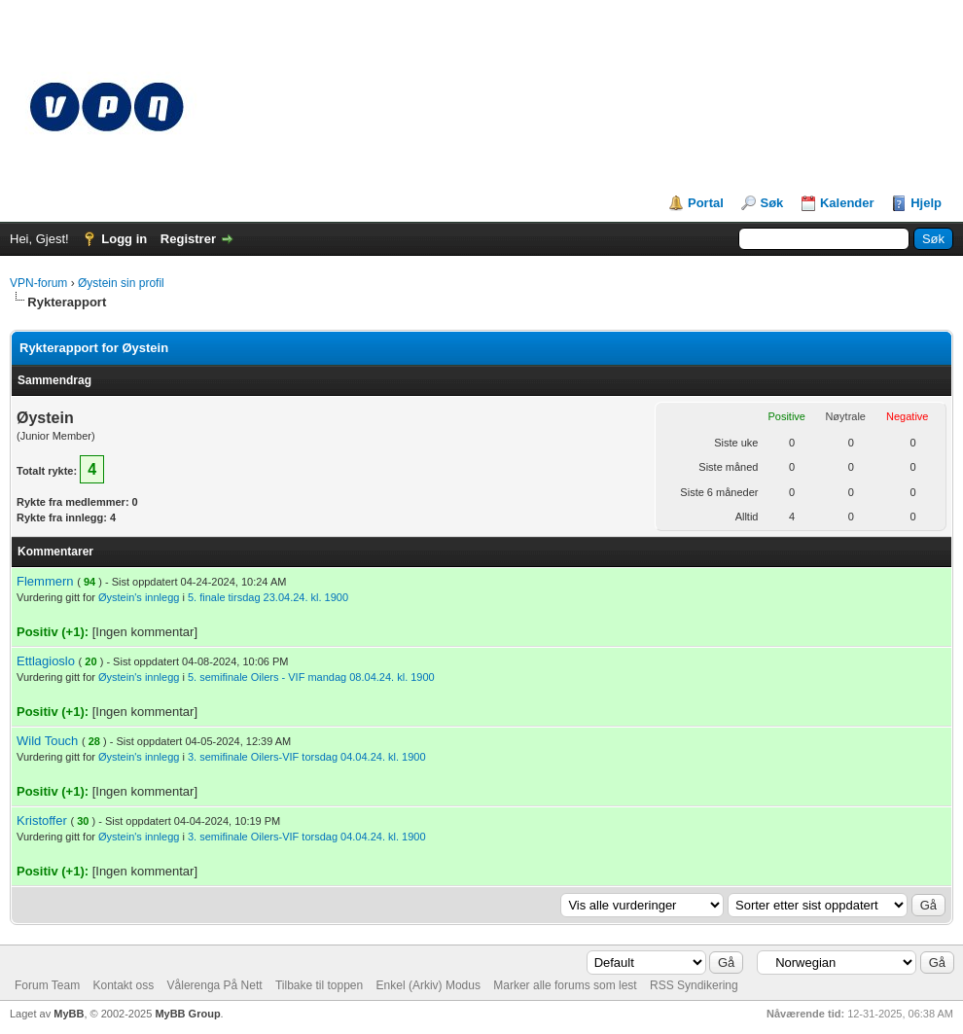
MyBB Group (187, 1013)
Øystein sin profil (121, 283)
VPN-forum (38, 283)
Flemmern (45, 581)
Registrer (188, 239)
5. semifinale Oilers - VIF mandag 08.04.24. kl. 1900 (311, 677)
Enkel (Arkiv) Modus (428, 985)
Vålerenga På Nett (215, 985)
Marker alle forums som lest (564, 985)
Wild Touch (47, 740)
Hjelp (926, 203)
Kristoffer (42, 820)
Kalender (847, 203)
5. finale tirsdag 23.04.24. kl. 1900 (268, 597)
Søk (771, 203)
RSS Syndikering (694, 985)
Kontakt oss (123, 985)
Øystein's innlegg (138, 597)
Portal (706, 203)
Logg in (124, 239)
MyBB (69, 1013)
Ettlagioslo (46, 661)
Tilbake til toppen (319, 985)
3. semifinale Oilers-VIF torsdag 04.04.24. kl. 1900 (307, 757)
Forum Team (47, 985)
